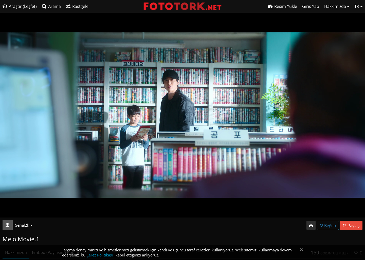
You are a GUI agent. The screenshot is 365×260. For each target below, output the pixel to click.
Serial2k (23, 225)
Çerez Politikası (99, 254)
